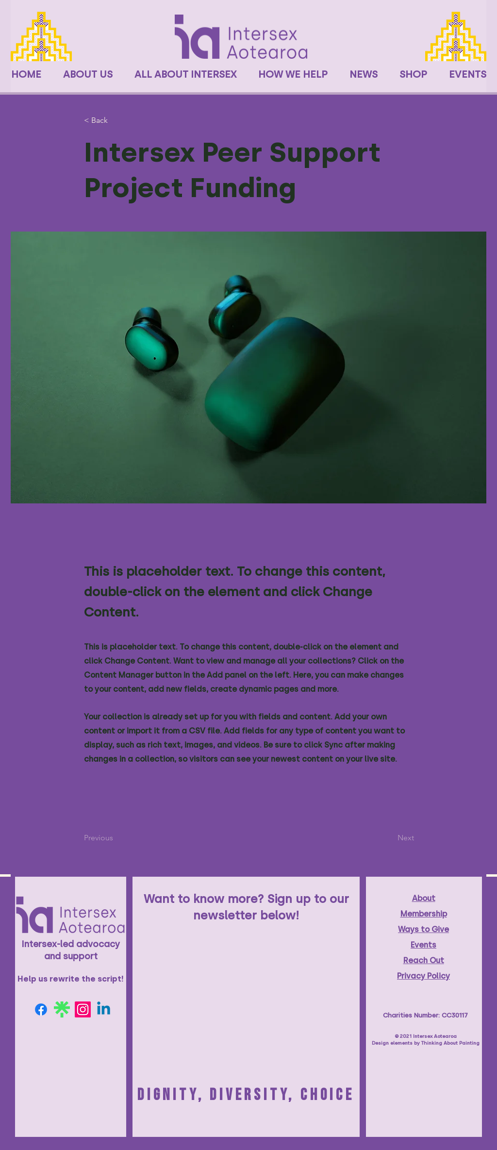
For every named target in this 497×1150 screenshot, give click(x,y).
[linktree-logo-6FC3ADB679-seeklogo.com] (62, 1009)
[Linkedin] (104, 1009)
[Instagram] (83, 1009)
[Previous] (116, 838)
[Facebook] (41, 1009)
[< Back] (116, 121)
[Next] (389, 838)
